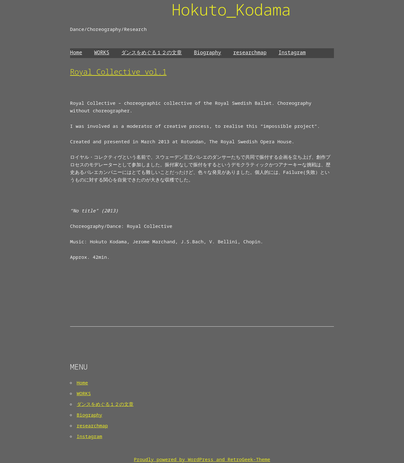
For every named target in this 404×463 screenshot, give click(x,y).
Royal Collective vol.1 (118, 71)
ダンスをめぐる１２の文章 (151, 52)
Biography (207, 52)
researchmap (250, 52)
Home (76, 52)
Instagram (292, 52)
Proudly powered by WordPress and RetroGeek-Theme (202, 459)
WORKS (101, 52)
